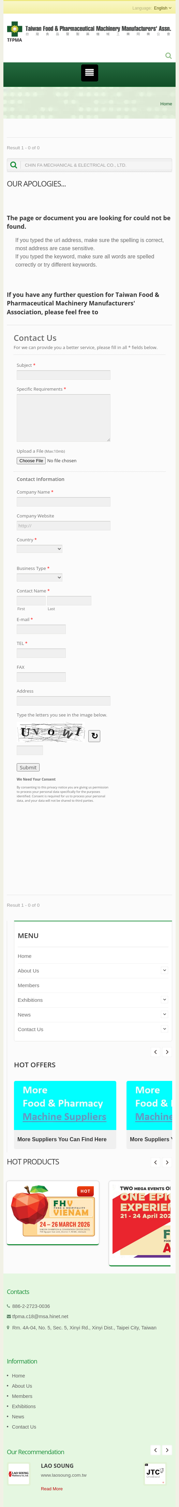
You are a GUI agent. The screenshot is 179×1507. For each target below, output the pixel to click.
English (160, 8)
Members (28, 985)
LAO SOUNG (57, 1466)
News (24, 1015)
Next (155, 1052)
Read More (52, 1488)
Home (166, 103)
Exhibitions (30, 1000)
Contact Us (30, 1029)
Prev (167, 1052)
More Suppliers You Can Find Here (62, 1139)
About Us (28, 971)
